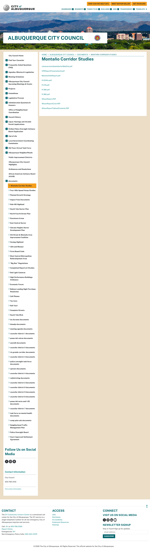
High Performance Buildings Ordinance (21, 278)
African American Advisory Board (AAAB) (22, 175)
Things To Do (93, 9)
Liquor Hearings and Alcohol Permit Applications (19, 123)
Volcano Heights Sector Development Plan (19, 229)
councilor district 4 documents (22, 373)
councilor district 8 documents (22, 397)
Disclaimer (56, 517)
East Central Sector (18, 223)
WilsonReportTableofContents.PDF (55, 108)
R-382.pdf (46, 94)
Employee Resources (60, 522)
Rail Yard (13, 306)
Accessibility (57, 520)
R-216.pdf (45, 85)
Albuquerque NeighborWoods (20, 153)
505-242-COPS (31, 534)
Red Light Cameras (17, 273)
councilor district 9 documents (22, 392)
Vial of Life (12, 136)
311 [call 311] (7, 526)
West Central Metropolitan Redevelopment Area (21, 257)
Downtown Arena (17, 218)
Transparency (127, 9)
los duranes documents (19, 320)
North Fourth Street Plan (20, 214)
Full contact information (13, 489)
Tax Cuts (13, 301)
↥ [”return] (146, 506)
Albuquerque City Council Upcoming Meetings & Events (20, 82)
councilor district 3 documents (22, 357)
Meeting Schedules (16, 77)
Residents (80, 9)
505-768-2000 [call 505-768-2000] (16, 526)
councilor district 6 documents (22, 387)
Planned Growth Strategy (20, 195)
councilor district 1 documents (22, 334)
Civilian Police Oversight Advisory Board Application (21, 130)
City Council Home (16, 56)
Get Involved (139, 4)
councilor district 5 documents (22, 348)
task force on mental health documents (21, 414)
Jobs (116, 9)
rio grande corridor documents (22, 352)
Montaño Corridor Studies (21, 186)
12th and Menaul (16, 247)
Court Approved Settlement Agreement (21, 438)
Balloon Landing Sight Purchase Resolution (23, 290)
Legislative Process (16, 98)
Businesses (68, 9)
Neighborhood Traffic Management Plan (18, 426)
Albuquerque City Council (62, 55)
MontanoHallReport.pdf (51, 76)
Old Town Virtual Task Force (19, 148)
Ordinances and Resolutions (20, 169)
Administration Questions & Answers (19, 104)
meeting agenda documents (21, 329)
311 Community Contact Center (17, 515)
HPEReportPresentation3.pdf (53, 71)
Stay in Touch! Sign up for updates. (116, 529)
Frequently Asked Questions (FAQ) (19, 66)
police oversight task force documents (20, 363)
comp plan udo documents (20, 420)
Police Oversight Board (19, 432)
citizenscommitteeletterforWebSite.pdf (57, 66)
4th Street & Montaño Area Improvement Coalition (21, 236)
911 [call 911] (14, 532)
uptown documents (18, 369)
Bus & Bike (106, 9)
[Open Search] (146, 9)
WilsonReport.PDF (49, 99)
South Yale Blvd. (16, 315)
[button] (140, 9)
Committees (13, 93)
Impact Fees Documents (20, 200)
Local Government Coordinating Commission (21, 142)
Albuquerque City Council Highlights (19, 163)
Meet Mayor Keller (121, 4)
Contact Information (15, 472)
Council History (14, 117)
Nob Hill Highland (17, 204)
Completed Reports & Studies (22, 268)
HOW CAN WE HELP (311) (98, 4)
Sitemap (55, 525)
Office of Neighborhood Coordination (18, 111)
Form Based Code (17, 251)
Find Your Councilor (16, 60)
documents (82, 55)
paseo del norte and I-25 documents (20, 402)
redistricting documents (20, 378)
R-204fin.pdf (47, 80)
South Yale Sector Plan (19, 209)
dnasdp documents (17, 324)
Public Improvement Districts (20, 157)
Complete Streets (17, 310)
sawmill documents (18, 343)
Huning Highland (16, 242)
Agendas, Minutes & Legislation (21, 72)
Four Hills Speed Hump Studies (22, 190)
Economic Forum (17, 284)
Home (44, 55)
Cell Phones (14, 296)
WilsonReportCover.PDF (51, 104)
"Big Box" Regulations (19, 263)
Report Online (7, 529)
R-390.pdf (46, 90)
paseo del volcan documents (21, 338)
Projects (11, 89)
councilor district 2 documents (22, 383)
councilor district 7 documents (22, 409)
